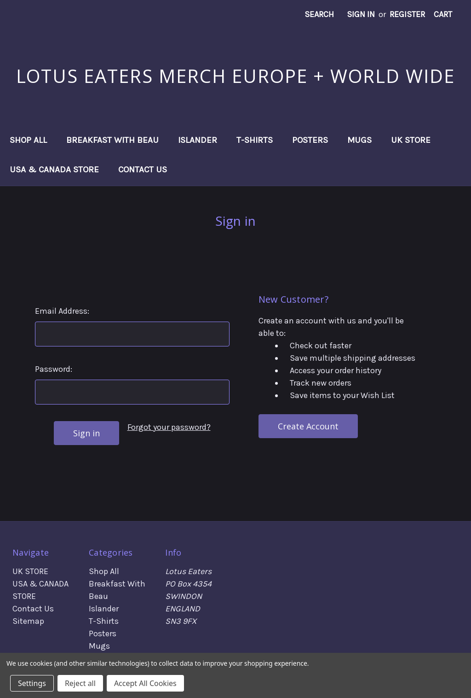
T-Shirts (254, 140)
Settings (32, 683)
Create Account (308, 426)
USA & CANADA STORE (54, 169)
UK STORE (411, 140)
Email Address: (62, 311)
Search (319, 14)
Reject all (80, 683)
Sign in (361, 14)
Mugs (359, 140)
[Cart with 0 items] (443, 14)
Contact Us (142, 169)
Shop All (28, 140)
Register (407, 14)
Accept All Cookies (145, 683)
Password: (53, 369)
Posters (310, 140)
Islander (197, 140)
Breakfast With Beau (112, 140)
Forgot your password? (169, 427)
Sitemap (28, 621)
